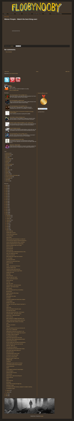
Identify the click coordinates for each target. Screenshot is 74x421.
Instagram (5, 13)
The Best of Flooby (8, 176)
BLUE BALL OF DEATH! (10, 324)
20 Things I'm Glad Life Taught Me (12, 334)
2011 (7, 209)
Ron (11, 86)
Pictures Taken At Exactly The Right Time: (14, 383)
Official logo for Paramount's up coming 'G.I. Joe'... (15, 331)
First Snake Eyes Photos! (11, 310)
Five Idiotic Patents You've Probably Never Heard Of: (16, 332)
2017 (7, 199)
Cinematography (46, 13)
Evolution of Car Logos (10, 302)
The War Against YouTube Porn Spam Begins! (14, 369)
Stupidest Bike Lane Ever (11, 232)
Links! (7, 323)
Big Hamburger (9, 291)
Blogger (41, 416)
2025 (7, 186)
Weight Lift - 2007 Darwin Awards (12, 286)
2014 (7, 204)
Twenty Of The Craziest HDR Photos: (13, 261)
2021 (7, 193)
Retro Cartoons (9, 288)
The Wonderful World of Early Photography (14, 364)
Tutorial (6, 179)
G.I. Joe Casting (9, 258)
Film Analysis (7, 165)
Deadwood (7, 161)
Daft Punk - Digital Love (10, 345)
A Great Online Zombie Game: (11, 234)
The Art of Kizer (9, 374)
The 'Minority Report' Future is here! (12, 353)
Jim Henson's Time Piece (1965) (12, 355)
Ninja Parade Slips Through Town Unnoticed (14, 256)
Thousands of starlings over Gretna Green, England (15, 299)
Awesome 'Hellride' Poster (11, 267)
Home (37, 71)
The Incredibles (8, 178)
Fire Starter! (8, 297)
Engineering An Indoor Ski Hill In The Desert (14, 363)
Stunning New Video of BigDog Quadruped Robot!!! (15, 339)
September (9, 220)
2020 (7, 194)
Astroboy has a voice (10, 272)
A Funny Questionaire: (10, 366)
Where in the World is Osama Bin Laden (13, 308)
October (8, 218)
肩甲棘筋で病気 (9, 359)
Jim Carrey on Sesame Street (11, 356)
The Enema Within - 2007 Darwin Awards (13, 313)
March (8, 229)
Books (6, 157)
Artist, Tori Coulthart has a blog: (12, 253)
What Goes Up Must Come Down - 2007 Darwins (15, 312)
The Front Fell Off (9, 248)
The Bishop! (8, 361)
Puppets (6, 172)
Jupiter (7, 305)
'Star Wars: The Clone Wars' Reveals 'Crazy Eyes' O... (16, 304)
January (8, 392)
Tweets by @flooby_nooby (42, 93)
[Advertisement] (37, 61)
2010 (7, 210)
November (9, 216)
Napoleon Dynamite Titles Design (12, 293)
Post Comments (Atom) (13, 73)
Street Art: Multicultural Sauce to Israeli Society (14, 243)
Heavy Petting (8, 237)
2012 (7, 207)
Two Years (8, 281)
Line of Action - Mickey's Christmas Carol (17, 117)
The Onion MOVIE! (9, 235)
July (7, 223)
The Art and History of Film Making (11, 175)
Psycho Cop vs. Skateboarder (11, 329)
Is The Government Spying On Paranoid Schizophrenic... (16, 240)
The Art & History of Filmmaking (56, 13)
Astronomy (7, 153)
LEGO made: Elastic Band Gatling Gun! (13, 350)
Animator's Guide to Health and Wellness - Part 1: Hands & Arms (21, 122)
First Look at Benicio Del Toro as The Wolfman (14, 289)
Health (6, 168)
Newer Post (7, 71)
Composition (7, 160)
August (8, 221)
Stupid (7, 264)
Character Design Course (27, 13)
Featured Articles (11, 13)
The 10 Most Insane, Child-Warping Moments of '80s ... (16, 251)
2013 (7, 205)
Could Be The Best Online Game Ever (13, 269)
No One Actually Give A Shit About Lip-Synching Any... (16, 342)
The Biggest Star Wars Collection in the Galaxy (14, 321)
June (8, 224)
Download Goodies (8, 164)
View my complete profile (13, 90)
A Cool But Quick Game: (10, 259)
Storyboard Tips (18, 13)
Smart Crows (8, 307)
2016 (7, 201)
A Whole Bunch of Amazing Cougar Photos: (14, 270)
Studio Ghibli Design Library (37, 13)
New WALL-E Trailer (10, 385)
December (9, 215)
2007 (7, 394)
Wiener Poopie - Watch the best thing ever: (14, 375)
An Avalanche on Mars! (10, 388)
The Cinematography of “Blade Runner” (17, 100)
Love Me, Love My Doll (10, 254)
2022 (7, 191)
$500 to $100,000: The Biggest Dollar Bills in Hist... (15, 318)
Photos (6, 171)
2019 (7, 196)
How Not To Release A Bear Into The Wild (13, 245)
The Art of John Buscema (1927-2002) (17, 139)
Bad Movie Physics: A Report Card (12, 358)
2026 (7, 185)
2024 (7, 188)
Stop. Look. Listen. (9, 283)
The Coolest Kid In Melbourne (11, 347)
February (8, 390)
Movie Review (7, 169)
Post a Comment (9, 51)
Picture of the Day (9, 246)
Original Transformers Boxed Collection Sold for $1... (15, 320)
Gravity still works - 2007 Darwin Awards (13, 285)
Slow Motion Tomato (10, 351)
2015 (7, 202)
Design (6, 162)
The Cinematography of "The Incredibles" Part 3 (18, 133)
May (7, 226)
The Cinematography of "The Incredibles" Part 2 (18, 106)
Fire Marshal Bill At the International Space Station (15, 348)
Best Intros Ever (8, 154)
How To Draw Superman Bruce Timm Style (14, 337)
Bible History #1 (9, 294)
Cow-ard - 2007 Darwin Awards (12, 278)
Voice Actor (7, 180)
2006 (7, 395)
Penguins (8, 326)
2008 (7, 213)
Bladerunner (7, 155)
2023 (7, 190)
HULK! (7, 378)
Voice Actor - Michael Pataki (15, 144)
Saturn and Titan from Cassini (11, 277)
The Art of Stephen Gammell (15, 128)
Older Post (67, 71)
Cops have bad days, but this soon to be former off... (15, 328)
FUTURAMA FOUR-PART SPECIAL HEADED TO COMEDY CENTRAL (19, 386)
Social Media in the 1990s (11, 296)
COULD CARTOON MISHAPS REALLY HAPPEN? (15, 242)
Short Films (7, 173)
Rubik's (7, 367)
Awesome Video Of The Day (11, 340)
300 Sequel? (8, 382)
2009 (7, 212)
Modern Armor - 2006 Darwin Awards (13, 315)
